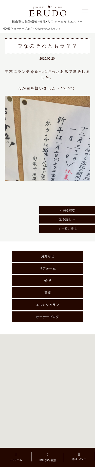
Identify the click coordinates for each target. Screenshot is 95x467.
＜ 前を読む (67, 210)
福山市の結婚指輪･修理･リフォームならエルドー (47, 21)
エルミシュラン (47, 305)
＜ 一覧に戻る (67, 229)
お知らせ (47, 256)
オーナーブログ (23, 28)
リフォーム (47, 268)
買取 (47, 292)
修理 (47, 280)
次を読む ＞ (67, 219)
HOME (6, 28)
